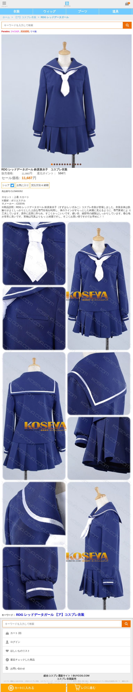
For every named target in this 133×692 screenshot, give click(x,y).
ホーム (6, 17)
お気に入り (22, 185)
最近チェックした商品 (22, 659)
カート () (15, 633)
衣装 (16, 11)
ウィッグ (49, 11)
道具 (115, 11)
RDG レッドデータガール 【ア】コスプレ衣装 (50, 615)
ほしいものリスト (20, 650)
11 (78, 164)
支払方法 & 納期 (40, 185)
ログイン (15, 642)
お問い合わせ (17, 668)
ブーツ (82, 11)
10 (75, 164)
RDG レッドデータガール (55, 17)
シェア (8, 185)
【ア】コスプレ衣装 (25, 17)
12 (80, 164)
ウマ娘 (33, 31)
